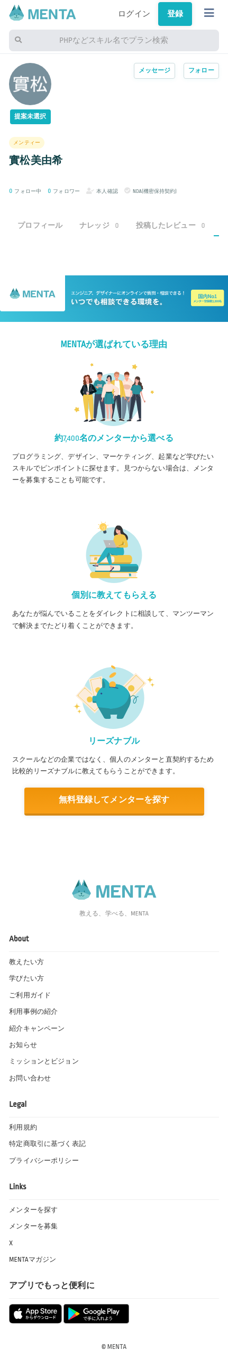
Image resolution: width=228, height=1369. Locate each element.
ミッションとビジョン (44, 1061)
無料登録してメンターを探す (114, 800)
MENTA (117, 1346)
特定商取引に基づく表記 (47, 1144)
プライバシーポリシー (44, 1160)
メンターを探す (33, 1210)
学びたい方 (26, 978)
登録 (175, 14)
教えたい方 (26, 962)
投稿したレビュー (170, 225)
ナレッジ (98, 225)
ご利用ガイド (30, 995)
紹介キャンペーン (37, 1028)
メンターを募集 (33, 1226)
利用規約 (23, 1127)
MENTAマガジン (32, 1259)
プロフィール (39, 225)
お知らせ (23, 1045)
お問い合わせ (30, 1078)
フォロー (201, 70)
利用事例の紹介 (33, 1011)
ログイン (134, 14)
